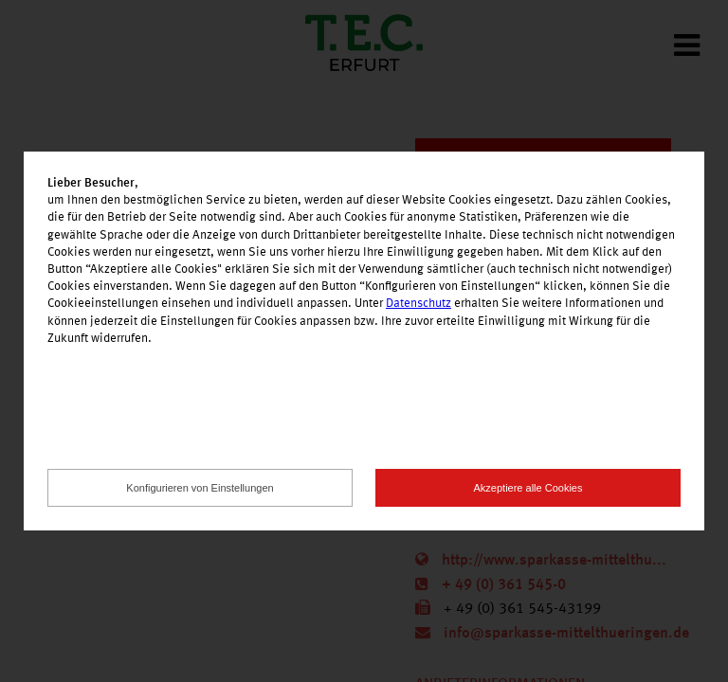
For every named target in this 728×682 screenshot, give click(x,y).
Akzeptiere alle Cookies (528, 488)
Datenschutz (418, 303)
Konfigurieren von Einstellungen (199, 488)
